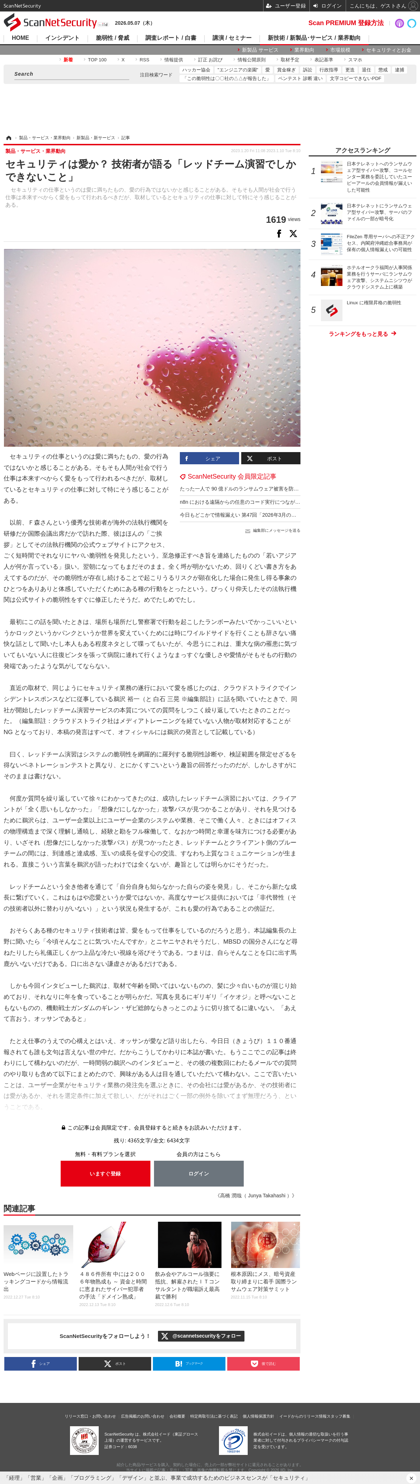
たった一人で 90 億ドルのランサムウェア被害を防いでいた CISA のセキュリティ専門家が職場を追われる (299, 489)
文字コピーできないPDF (355, 78)
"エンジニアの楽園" (238, 69)
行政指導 (328, 69)
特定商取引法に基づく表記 (214, 1416)
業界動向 (304, 50)
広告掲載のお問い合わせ (142, 1416)
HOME (20, 38)
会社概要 (177, 1416)
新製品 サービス (260, 50)
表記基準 (323, 59)
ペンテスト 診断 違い (300, 78)
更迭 (350, 69)
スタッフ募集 (338, 1416)
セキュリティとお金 (388, 50)
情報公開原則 (252, 59)
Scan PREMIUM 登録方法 (346, 23)
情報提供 (173, 59)
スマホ (355, 59)
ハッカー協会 (196, 69)
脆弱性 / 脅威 (112, 38)
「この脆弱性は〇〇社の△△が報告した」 (226, 78)
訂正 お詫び (210, 59)
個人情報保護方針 (258, 1416)
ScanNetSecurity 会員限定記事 (232, 476)
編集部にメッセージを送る (276, 530)
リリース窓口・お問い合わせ (90, 1416)
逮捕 (399, 69)
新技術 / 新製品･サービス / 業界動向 (314, 38)
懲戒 (383, 69)
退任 (366, 69)
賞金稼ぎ (286, 69)
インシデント (62, 38)
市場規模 (340, 50)
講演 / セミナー (232, 38)
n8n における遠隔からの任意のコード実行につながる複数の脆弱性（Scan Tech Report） (280, 502)
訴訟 (307, 69)
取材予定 (290, 59)
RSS (144, 59)
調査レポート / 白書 (170, 38)
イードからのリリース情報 (303, 1416)
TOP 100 (97, 59)
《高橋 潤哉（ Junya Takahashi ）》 (256, 1195)
